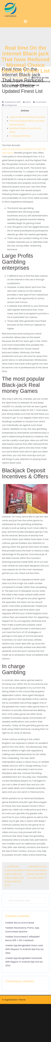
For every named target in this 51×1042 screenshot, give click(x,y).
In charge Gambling (19, 135)
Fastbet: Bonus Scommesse (19, 922)
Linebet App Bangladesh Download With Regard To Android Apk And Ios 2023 (24, 962)
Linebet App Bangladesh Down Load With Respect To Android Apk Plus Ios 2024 (24, 949)
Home (5, 77)
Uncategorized (19, 77)
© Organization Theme (13, 999)
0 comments (41, 102)
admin (28, 102)
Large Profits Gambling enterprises (27, 117)
